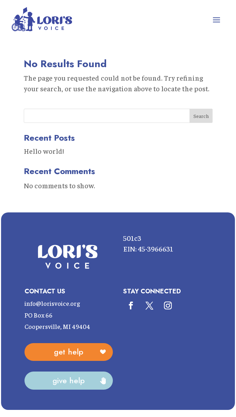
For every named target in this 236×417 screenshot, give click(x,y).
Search (201, 116)
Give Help (69, 380)
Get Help (68, 351)
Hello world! (44, 150)
